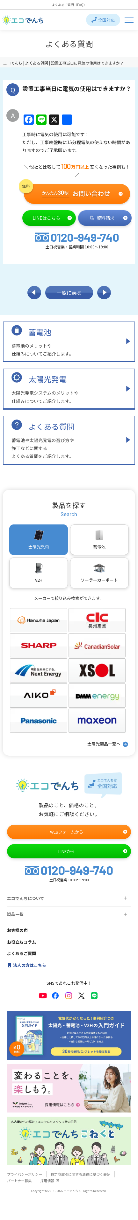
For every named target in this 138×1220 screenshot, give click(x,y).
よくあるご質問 (21, 953)
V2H (39, 572)
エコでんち (13, 63)
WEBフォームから (89, 832)
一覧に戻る (69, 292)
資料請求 (109, 218)
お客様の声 (17, 930)
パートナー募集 (19, 1180)
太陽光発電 (47, 379)
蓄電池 (39, 331)
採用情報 (49, 1180)
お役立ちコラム (21, 942)
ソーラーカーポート (99, 572)
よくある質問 (51, 426)
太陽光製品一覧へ (108, 744)
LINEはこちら (52, 218)
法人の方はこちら (27, 965)
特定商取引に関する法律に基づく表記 (80, 1174)
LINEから (93, 851)
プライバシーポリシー (24, 1174)
